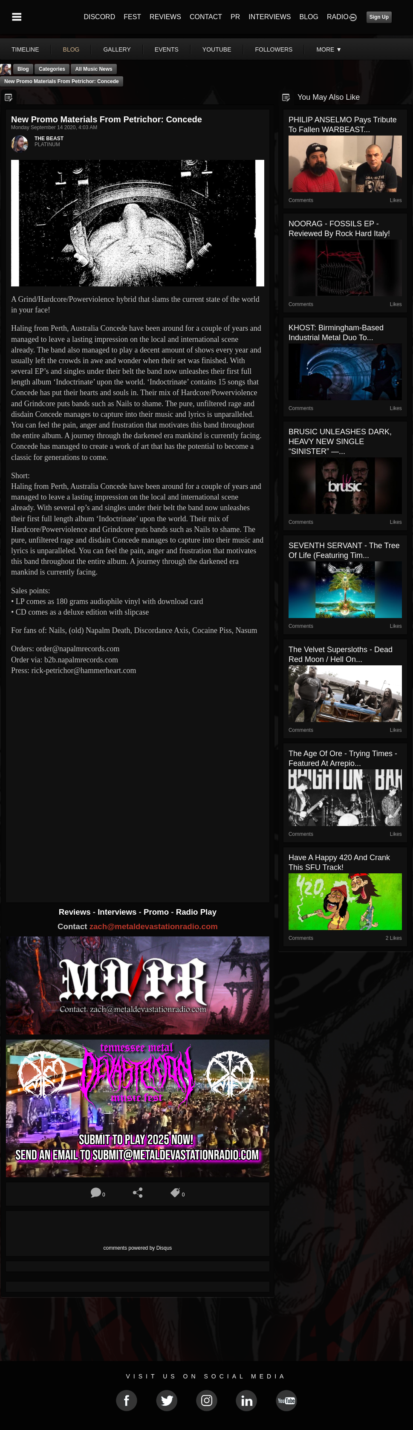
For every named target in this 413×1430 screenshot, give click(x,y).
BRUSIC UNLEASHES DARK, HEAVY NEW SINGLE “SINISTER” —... (340, 442)
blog (71, 49)
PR (235, 16)
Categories (52, 69)
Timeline (25, 49)
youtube (216, 49)
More (329, 49)
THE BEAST (49, 139)
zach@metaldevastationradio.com (154, 926)
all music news (93, 69)
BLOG (309, 16)
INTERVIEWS (269, 16)
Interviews (118, 911)
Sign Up (379, 17)
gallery (116, 49)
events (167, 49)
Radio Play (196, 911)
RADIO (338, 16)
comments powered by (138, 1248)
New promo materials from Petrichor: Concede (61, 81)
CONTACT (206, 16)
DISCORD (99, 16)
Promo (157, 911)
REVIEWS (165, 16)
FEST (132, 16)
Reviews (76, 911)
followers (274, 49)
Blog (23, 69)
